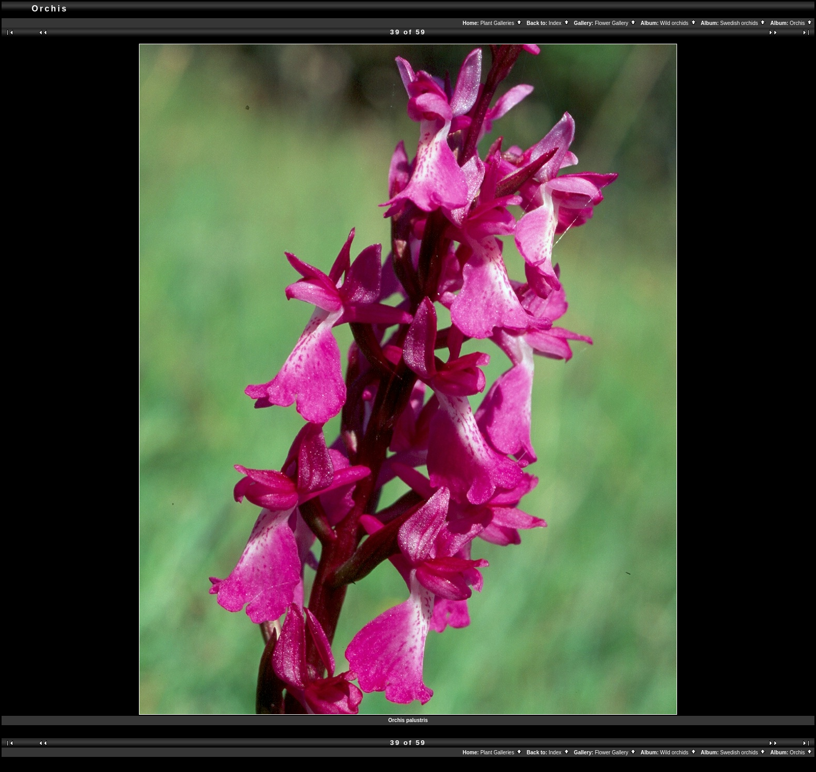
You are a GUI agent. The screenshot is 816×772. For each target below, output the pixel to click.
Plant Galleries (501, 23)
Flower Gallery (615, 23)
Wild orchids (678, 23)
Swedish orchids (743, 23)
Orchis (801, 23)
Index (559, 23)
